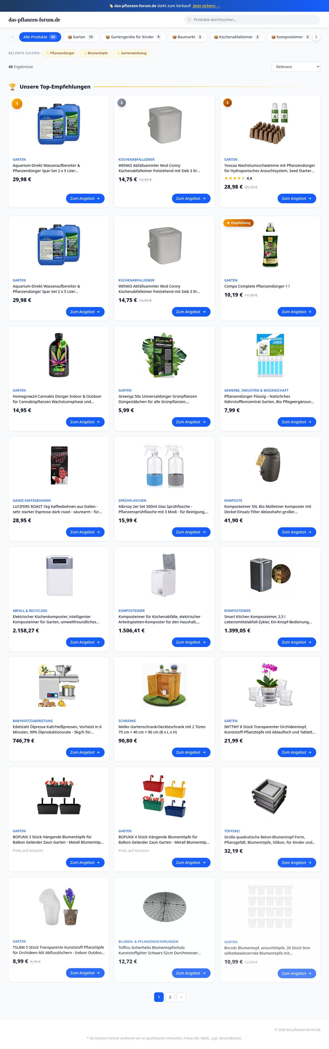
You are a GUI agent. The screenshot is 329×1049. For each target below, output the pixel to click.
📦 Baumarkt (187, 37)
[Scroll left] (13, 37)
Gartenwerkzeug (132, 53)
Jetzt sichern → (206, 5)
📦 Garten (81, 37)
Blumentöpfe (96, 53)
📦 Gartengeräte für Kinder (133, 37)
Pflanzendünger (60, 53)
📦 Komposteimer (291, 37)
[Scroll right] (316, 37)
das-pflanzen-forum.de (34, 20)
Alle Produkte (40, 37)
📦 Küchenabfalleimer (237, 37)
